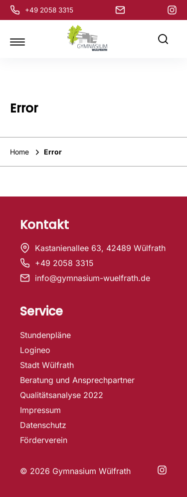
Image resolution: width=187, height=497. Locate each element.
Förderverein (43, 440)
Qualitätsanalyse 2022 (61, 395)
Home (20, 152)
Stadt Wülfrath (47, 365)
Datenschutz (43, 425)
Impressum (40, 410)
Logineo (35, 350)
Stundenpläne (45, 335)
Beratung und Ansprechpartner (77, 380)
